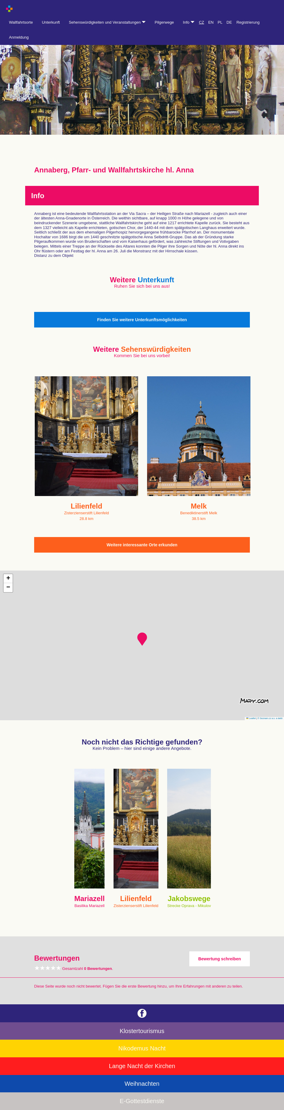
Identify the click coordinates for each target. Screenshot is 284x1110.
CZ (201, 22)
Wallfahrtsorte (21, 22)
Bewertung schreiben (219, 958)
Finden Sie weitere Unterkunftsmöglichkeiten (142, 319)
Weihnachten (142, 1083)
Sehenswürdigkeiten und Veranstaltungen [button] (107, 22)
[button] (142, 639)
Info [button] (188, 22)
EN (211, 22)
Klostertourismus (142, 1031)
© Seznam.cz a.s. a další (270, 718)
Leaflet (251, 718)
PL (220, 22)
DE (229, 22)
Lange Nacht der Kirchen (142, 1066)
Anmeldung (19, 37)
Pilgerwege (164, 22)
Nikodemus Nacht (142, 1048)
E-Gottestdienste (142, 1101)
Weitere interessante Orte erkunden (142, 544)
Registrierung (247, 22)
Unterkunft (51, 22)
